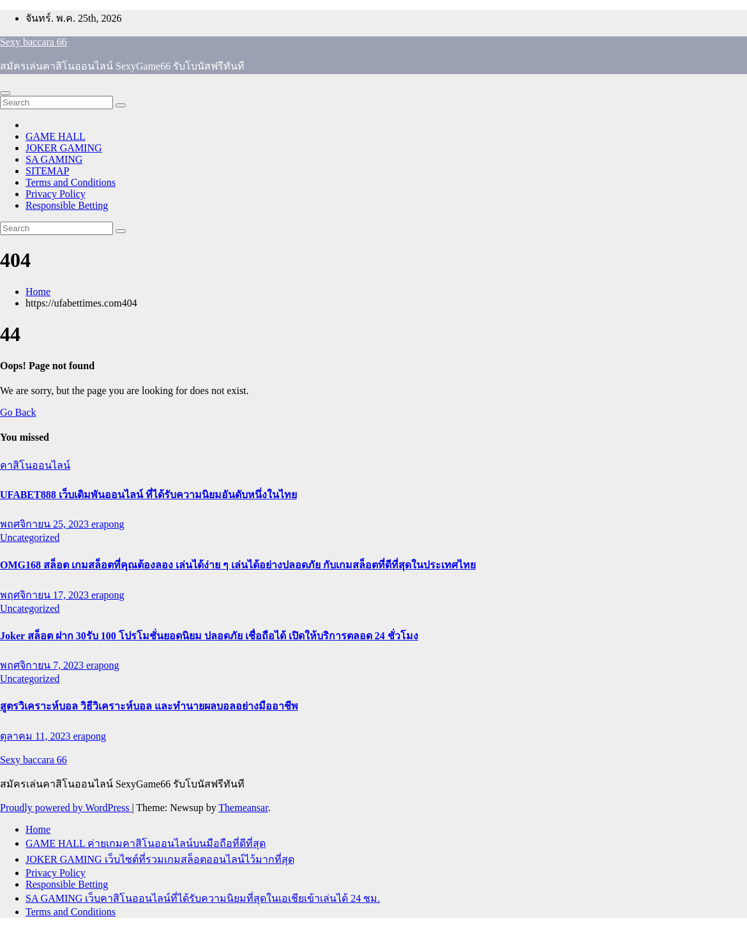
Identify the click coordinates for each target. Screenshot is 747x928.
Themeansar (243, 807)
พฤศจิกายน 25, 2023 (45, 524)
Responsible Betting (67, 205)
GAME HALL (56, 136)
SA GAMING (54, 159)
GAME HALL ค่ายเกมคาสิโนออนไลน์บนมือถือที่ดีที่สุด (146, 843)
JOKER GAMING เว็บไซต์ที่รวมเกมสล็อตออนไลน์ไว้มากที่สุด (160, 859)
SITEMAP (47, 170)
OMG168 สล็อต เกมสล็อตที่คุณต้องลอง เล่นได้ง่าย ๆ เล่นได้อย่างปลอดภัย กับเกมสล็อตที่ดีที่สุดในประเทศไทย (238, 564)
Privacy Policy (56, 193)
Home (38, 291)
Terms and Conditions (71, 182)
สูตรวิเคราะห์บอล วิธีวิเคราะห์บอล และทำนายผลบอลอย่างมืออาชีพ (149, 706)
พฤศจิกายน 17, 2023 (45, 595)
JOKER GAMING (64, 147)
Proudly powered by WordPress (66, 807)
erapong (107, 524)
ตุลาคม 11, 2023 (36, 736)
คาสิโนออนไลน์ (35, 465)
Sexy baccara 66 (33, 41)
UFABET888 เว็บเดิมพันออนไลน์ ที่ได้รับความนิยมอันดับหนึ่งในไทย (148, 494)
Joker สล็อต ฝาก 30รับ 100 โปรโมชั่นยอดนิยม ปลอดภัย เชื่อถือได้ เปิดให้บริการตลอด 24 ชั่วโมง (209, 635)
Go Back (18, 412)
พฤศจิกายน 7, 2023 (43, 665)
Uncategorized (29, 537)
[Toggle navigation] (5, 93)
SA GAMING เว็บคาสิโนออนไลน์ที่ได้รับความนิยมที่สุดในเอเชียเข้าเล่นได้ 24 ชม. (203, 898)
